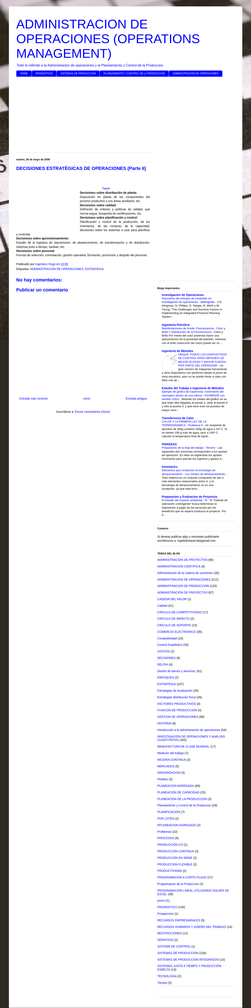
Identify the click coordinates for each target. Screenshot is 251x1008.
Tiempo (162, 982)
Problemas (164, 831)
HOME (24, 73)
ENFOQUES (165, 677)
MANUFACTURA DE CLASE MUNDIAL (183, 746)
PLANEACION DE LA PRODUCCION (182, 799)
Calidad (162, 605)
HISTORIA (164, 723)
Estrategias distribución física (176, 697)
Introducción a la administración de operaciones (188, 730)
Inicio (86, 398)
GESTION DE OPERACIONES (177, 716)
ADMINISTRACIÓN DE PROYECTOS (182, 559)
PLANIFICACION (168, 812)
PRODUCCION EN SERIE (174, 858)
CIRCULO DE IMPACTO (173, 618)
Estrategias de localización (175, 690)
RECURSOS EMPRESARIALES (178, 920)
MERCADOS (166, 766)
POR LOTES (165, 818)
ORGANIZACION (168, 772)
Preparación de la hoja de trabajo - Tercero (189, 447)
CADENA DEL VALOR (172, 599)
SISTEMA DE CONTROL (174, 946)
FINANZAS (169, 444)
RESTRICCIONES (169, 933)
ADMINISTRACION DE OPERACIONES (195, 73)
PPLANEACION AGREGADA (176, 825)
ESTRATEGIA (94, 269)
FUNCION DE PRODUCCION (177, 710)
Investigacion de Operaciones (183, 295)
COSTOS (163, 651)
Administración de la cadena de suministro (185, 573)
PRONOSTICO (44, 73)
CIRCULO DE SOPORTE (174, 625)
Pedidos (162, 779)
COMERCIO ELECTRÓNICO (176, 631)
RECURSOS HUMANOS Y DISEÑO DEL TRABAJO (191, 927)
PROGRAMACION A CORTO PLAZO (182, 877)
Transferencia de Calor (178, 418)
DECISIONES (166, 658)
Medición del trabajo (170, 753)
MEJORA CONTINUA (171, 759)
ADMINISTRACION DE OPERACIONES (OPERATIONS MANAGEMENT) (108, 39)
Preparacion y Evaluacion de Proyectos (189, 496)
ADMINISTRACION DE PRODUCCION (183, 586)
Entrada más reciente (34, 398)
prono (161, 900)
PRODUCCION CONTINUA (175, 851)
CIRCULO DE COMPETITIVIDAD (179, 612)
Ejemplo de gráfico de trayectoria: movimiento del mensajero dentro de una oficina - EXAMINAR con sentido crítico (193, 395)
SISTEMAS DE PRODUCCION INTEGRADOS (188, 959)
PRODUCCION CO (170, 844)
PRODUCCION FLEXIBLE (174, 864)
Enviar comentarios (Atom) (92, 411)
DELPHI (162, 664)
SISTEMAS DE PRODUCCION (78, 73)
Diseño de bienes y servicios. (176, 671)
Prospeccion (165, 913)
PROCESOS (165, 838)
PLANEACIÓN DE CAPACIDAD (178, 792)
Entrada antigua (136, 398)
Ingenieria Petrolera (176, 325)
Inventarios (170, 466)
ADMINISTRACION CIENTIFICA (179, 566)
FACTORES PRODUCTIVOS (176, 703)
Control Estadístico (169, 644)
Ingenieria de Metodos (177, 351)
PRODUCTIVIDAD (169, 870)
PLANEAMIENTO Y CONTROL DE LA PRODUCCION (134, 73)
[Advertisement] (125, 113)
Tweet (106, 188)
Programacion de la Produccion (178, 884)
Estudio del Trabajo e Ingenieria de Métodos (193, 388)
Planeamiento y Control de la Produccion (184, 805)
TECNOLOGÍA (167, 976)
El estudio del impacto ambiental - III (185, 500)
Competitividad (167, 638)
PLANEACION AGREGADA (175, 785)
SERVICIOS (165, 940)
